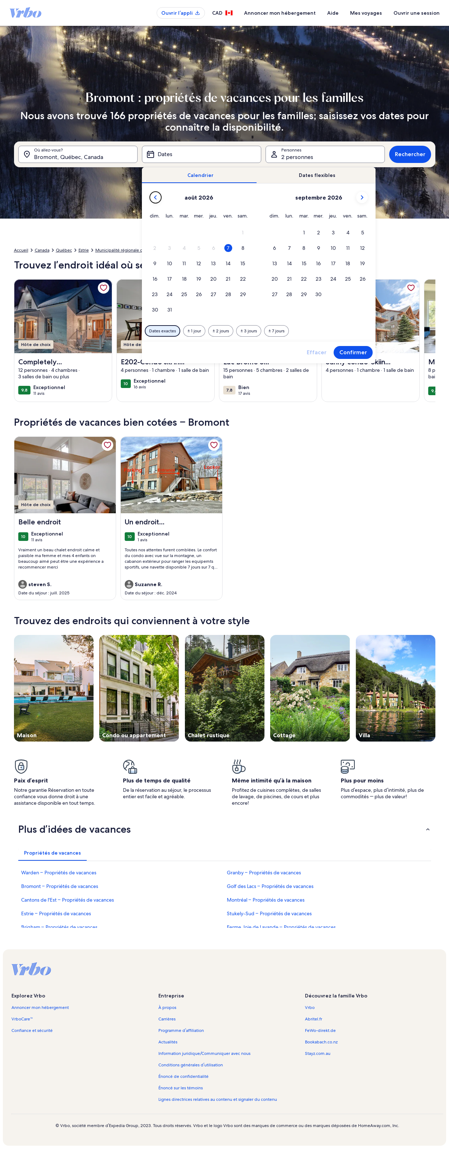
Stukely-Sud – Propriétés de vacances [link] (269, 913)
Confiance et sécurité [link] (32, 1030)
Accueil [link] (21, 250)
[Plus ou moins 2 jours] (220, 331)
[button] (242, 232)
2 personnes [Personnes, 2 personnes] (297, 157)
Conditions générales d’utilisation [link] (190, 1065)
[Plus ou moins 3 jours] (248, 331)
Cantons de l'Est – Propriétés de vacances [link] (67, 900)
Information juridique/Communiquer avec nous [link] (204, 1053)
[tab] (200, 175)
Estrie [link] (83, 250)
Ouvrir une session (416, 13)
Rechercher (410, 154)
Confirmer (353, 352)
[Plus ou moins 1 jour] (194, 331)
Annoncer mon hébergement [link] (40, 1007)
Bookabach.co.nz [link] (321, 1042)
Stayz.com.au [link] (317, 1053)
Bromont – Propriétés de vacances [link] (59, 886)
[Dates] (201, 154)
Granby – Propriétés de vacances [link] (264, 872)
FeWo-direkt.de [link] (320, 1030)
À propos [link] (167, 1007)
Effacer (316, 352)
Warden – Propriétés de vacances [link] (58, 872)
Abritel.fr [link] (313, 1019)
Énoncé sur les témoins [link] (180, 1088)
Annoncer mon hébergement (280, 13)
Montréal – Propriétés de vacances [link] (266, 900)
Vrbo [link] (310, 1007)
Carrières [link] (167, 1019)
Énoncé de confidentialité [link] (183, 1076)
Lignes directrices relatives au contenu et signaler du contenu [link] (217, 1099)
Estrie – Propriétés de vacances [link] (56, 913)
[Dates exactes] (162, 331)
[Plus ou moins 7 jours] (276, 331)
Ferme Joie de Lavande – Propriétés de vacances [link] (281, 927)
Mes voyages (366, 13)
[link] (103, 288)
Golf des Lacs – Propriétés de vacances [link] (270, 886)
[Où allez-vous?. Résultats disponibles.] (78, 154)
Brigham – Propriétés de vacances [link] (59, 927)
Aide (333, 13)
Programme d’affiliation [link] (181, 1030)
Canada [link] (42, 250)
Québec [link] (64, 250)
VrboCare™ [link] (22, 1019)
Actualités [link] (167, 1042)
